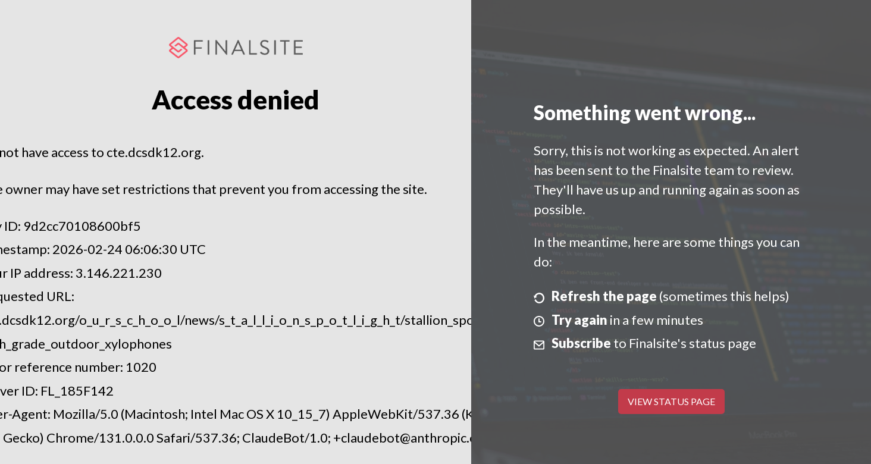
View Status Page (671, 401)
